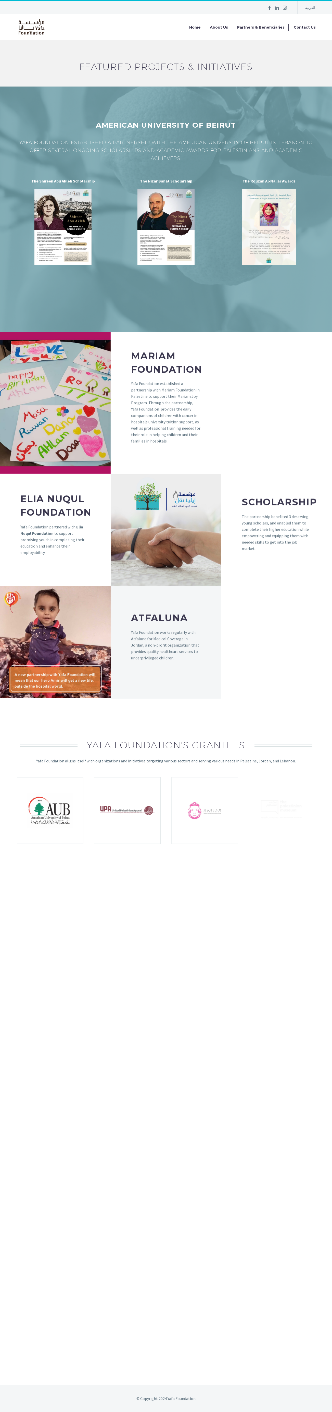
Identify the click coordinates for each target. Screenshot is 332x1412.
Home (195, 27)
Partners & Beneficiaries (261, 27)
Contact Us (305, 27)
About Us (219, 27)
